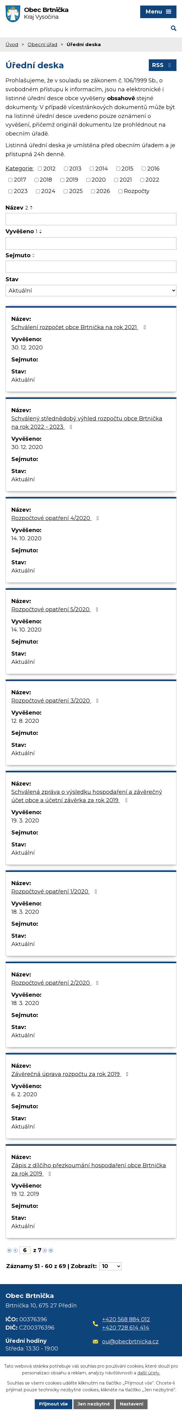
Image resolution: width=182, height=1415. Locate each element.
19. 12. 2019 (25, 1194)
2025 (76, 191)
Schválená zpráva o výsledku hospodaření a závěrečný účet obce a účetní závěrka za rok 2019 (86, 796)
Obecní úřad (42, 44)
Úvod (12, 44)
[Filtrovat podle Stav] (91, 290)
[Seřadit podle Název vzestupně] (31, 206)
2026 (103, 191)
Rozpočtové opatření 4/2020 (56, 518)
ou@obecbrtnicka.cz (126, 1341)
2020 (99, 179)
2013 (75, 168)
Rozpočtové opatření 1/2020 (55, 891)
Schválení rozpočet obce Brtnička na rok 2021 (79, 327)
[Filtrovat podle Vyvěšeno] (91, 243)
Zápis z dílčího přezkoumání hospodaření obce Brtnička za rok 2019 (88, 1169)
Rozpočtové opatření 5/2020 (56, 609)
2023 (21, 191)
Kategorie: (20, 168)
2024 (48, 191)
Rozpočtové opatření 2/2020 (56, 982)
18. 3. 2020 (25, 912)
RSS (162, 65)
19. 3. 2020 (25, 820)
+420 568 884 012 (126, 1319)
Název (17, 207)
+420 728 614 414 (125, 1327)
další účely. (148, 1373)
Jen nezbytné (94, 1404)
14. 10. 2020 (26, 538)
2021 (126, 179)
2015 (127, 168)
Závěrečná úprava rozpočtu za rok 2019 (71, 1074)
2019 (72, 179)
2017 (20, 179)
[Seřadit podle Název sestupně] (31, 209)
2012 (49, 168)
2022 (152, 179)
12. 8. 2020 (25, 721)
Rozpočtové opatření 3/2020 (56, 700)
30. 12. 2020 (27, 347)
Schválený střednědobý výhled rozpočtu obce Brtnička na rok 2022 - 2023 (86, 422)
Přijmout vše (53, 1404)
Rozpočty (136, 191)
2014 (101, 168)
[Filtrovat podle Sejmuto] (91, 267)
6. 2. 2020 (24, 1094)
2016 (153, 168)
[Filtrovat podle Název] (91, 219)
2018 (46, 179)
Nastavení (131, 1404)
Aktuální (23, 379)
